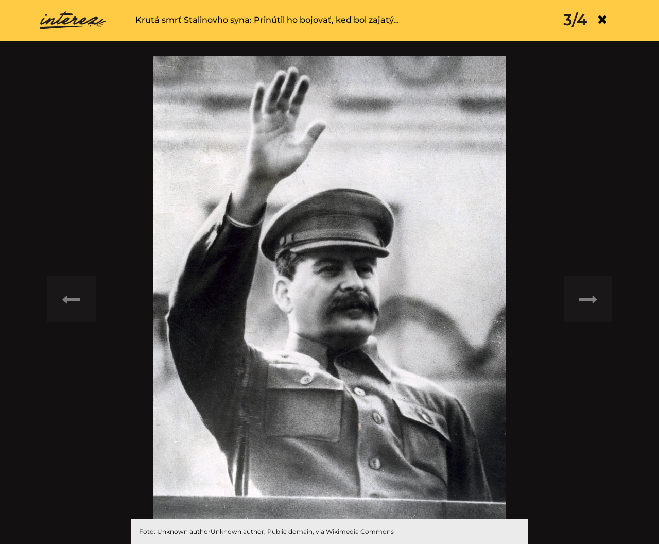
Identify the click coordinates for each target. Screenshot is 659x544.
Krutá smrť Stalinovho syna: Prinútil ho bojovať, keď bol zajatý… (267, 20)
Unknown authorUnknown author (210, 531)
